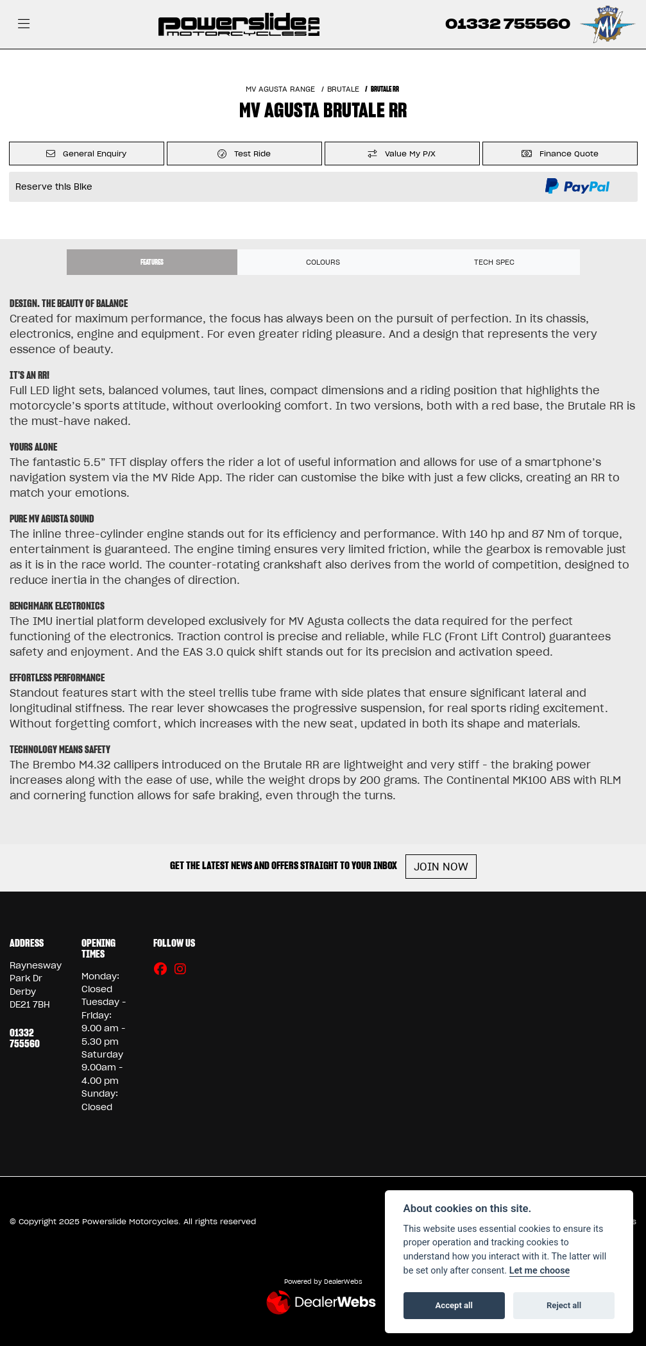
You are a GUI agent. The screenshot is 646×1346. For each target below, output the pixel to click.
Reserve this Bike (53, 186)
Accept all (454, 1305)
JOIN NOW (441, 866)
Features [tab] (152, 262)
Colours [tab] (323, 262)
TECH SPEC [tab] (494, 262)
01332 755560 (507, 24)
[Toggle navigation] (23, 24)
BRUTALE (343, 89)
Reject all (564, 1305)
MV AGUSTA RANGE (280, 89)
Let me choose (539, 1270)
